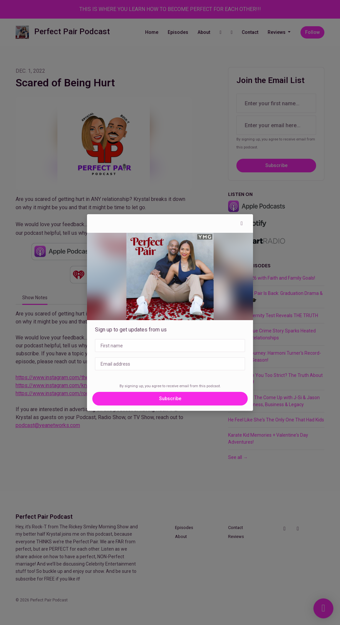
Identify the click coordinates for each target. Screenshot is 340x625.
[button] (241, 223)
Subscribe (170, 398)
